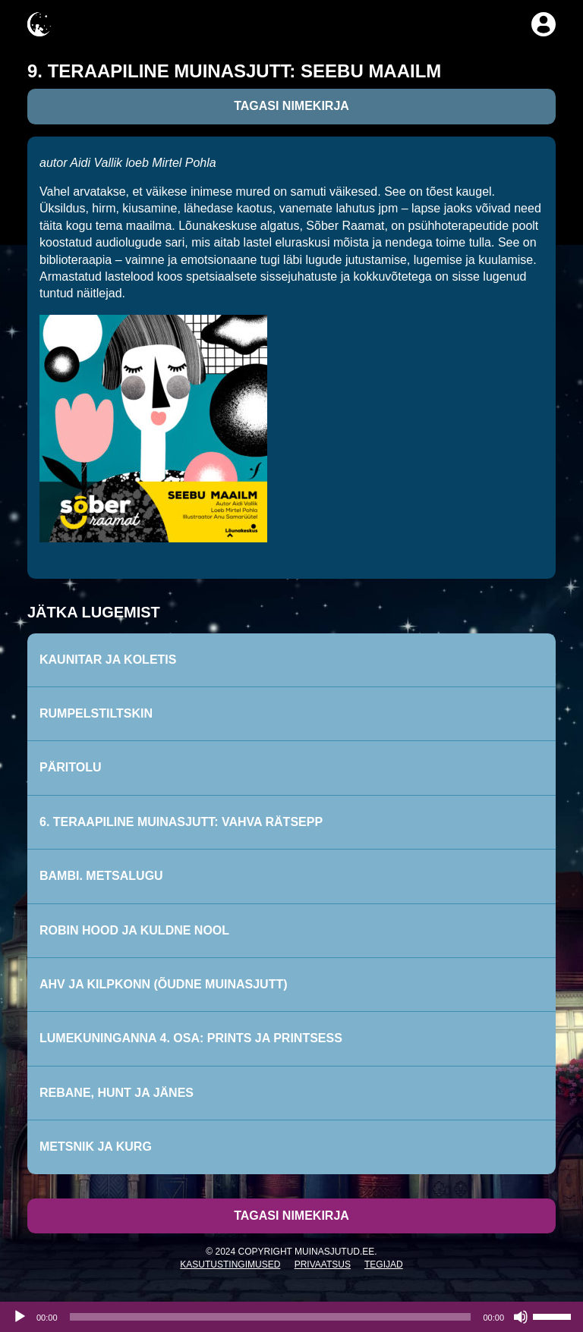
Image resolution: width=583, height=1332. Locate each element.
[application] (291, 1317)
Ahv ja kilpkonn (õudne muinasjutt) (163, 984)
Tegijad (383, 1264)
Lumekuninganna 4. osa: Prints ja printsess (190, 1038)
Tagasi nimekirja (291, 105)
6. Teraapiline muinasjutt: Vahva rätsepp (181, 821)
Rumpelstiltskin (96, 713)
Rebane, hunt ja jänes (116, 1092)
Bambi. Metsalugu (101, 875)
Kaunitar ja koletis (107, 659)
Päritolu (70, 767)
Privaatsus (323, 1264)
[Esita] (19, 1316)
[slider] (270, 1317)
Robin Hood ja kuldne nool (134, 930)
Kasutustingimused (230, 1264)
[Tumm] (520, 1316)
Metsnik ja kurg (95, 1146)
